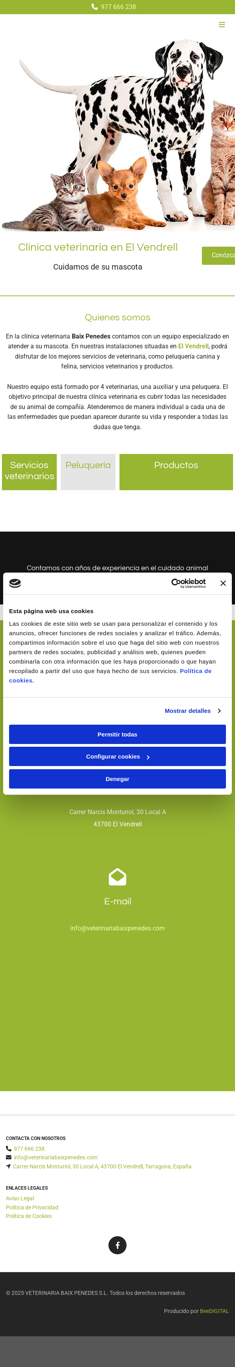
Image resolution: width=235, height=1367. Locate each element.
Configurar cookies (117, 756)
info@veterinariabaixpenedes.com (117, 928)
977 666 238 (118, 7)
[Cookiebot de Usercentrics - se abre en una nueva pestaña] (171, 583)
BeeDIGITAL (214, 1311)
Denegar (117, 779)
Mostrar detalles (188, 710)
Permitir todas (118, 734)
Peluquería (88, 465)
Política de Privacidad (32, 1207)
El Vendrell (193, 346)
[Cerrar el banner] (223, 583)
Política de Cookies (29, 1216)
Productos (176, 465)
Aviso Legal (20, 1198)
